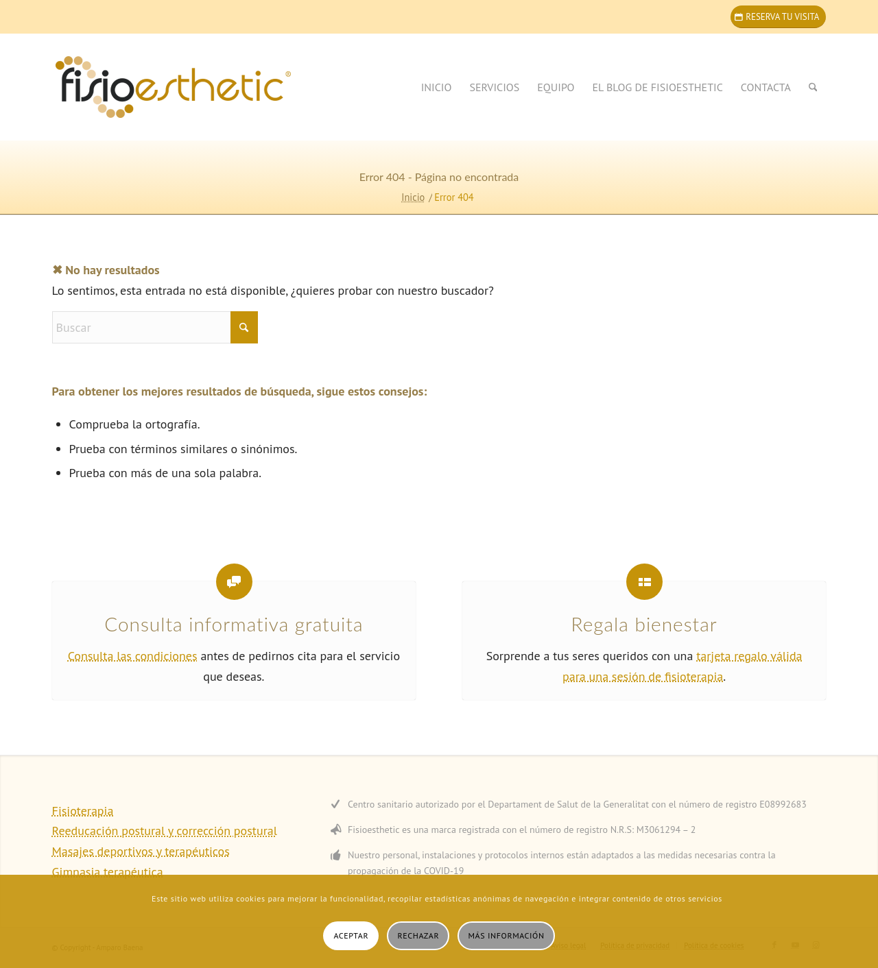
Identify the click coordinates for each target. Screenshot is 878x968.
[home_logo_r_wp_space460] (210, 87)
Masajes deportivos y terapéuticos (141, 851)
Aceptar (350, 935)
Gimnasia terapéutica (107, 872)
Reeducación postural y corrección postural (164, 830)
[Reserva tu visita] (778, 16)
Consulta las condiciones (133, 656)
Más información (506, 935)
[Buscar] (813, 87)
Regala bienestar (644, 624)
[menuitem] (436, 87)
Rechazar (419, 935)
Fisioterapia (83, 811)
